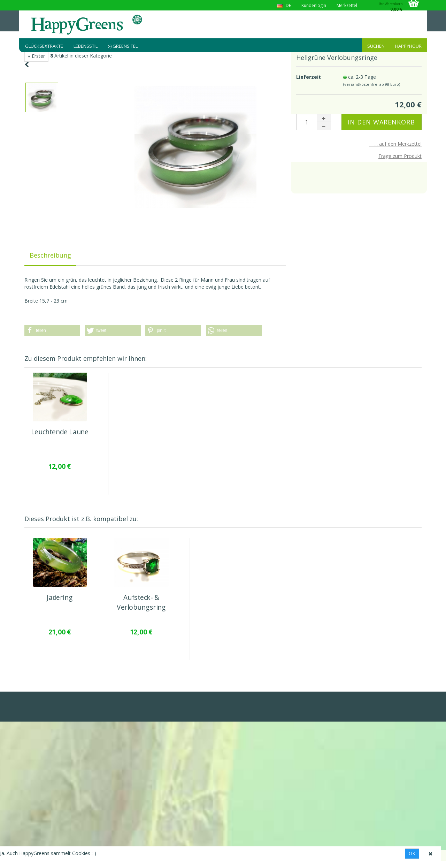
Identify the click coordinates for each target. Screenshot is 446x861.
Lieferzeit (308, 77)
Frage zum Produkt (400, 156)
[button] (52, 330)
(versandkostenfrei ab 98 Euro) (371, 84)
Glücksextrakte (44, 46)
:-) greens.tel (123, 46)
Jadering (60, 597)
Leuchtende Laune (59, 431)
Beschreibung (50, 255)
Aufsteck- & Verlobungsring (141, 602)
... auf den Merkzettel (395, 143)
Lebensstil (86, 46)
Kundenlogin (313, 5)
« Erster (36, 56)
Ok (412, 853)
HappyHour (408, 46)
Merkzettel (347, 5)
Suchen (376, 46)
